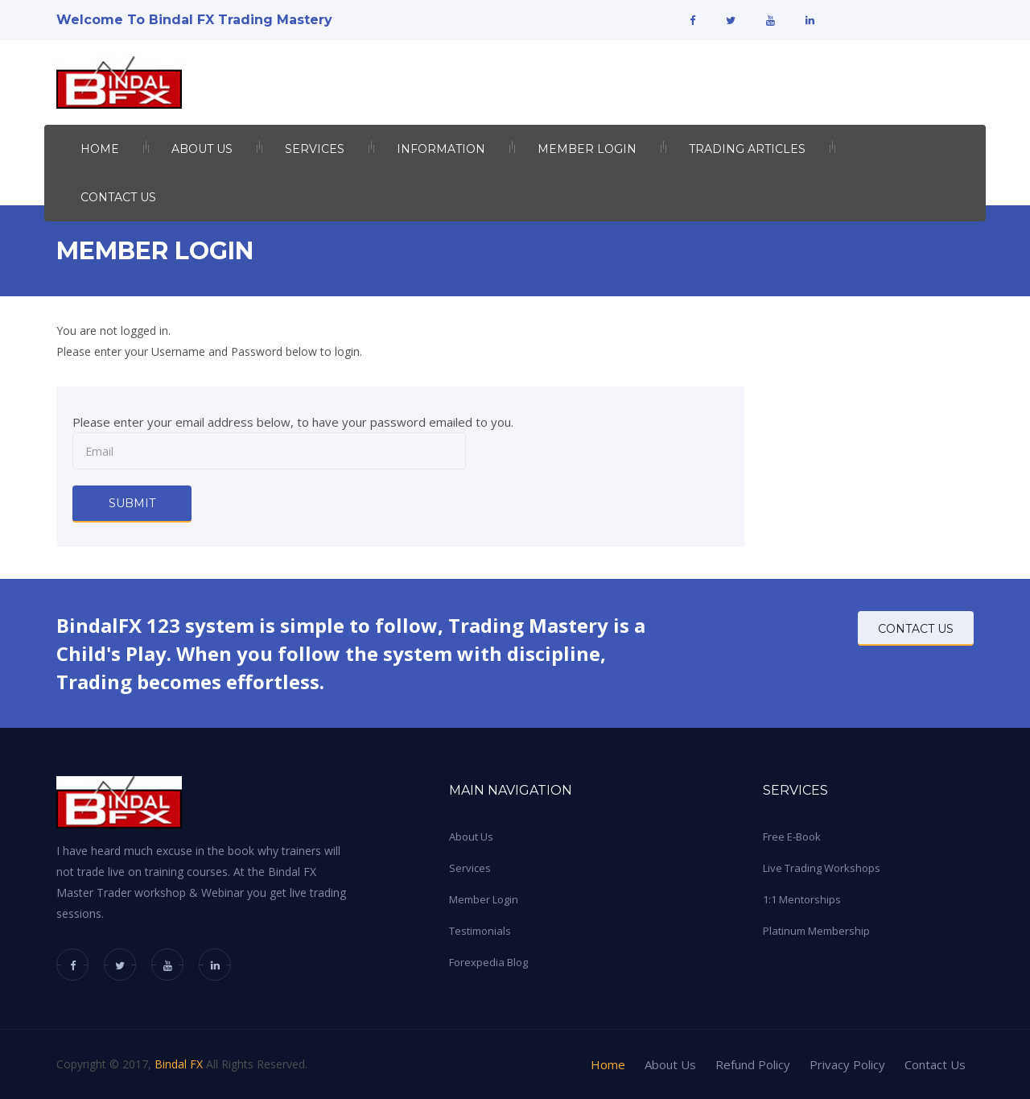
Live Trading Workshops (821, 868)
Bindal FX (178, 1064)
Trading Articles (747, 149)
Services (314, 149)
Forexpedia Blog (488, 962)
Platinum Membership (816, 930)
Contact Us (118, 197)
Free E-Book (792, 836)
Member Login (587, 149)
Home (99, 149)
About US (202, 149)
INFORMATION (441, 149)
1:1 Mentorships (802, 899)
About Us (471, 836)
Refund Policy (752, 1064)
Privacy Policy (847, 1064)
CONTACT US (916, 629)
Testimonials (480, 930)
